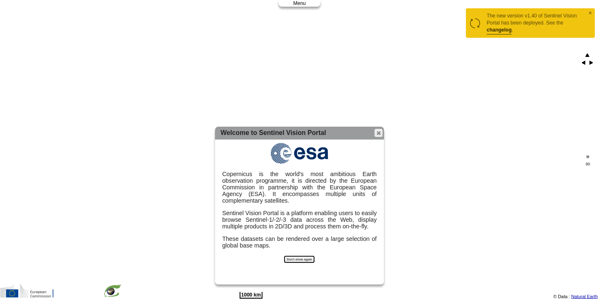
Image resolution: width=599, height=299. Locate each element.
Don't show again (299, 259)
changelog (499, 30)
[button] (378, 133)
